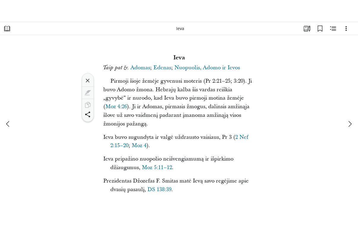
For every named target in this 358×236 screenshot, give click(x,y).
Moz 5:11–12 (157, 167)
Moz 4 (139, 145)
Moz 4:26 (116, 106)
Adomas (140, 67)
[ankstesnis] (8, 124)
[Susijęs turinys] (333, 28)
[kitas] (350, 124)
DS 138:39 (159, 189)
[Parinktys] (346, 28)
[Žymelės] (320, 28)
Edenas (162, 67)
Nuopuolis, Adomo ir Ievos (207, 67)
